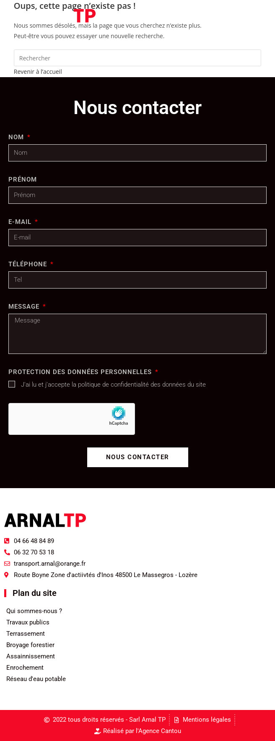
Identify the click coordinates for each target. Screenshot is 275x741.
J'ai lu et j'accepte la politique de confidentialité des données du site (113, 384)
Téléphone (28, 264)
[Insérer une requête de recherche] (137, 57)
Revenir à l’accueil (38, 71)
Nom (17, 137)
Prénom (22, 179)
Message (25, 306)
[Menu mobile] (247, 15)
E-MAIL (21, 222)
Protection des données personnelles (81, 372)
